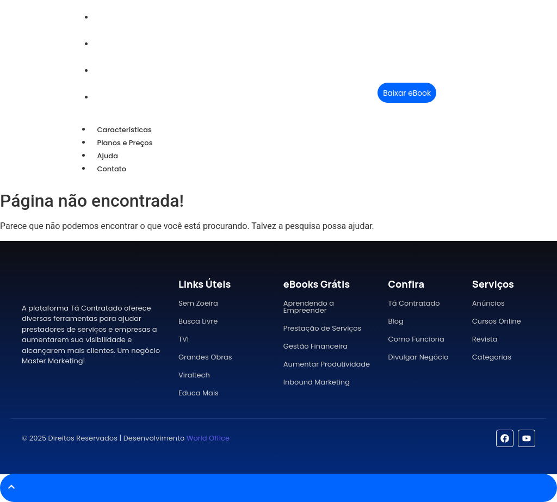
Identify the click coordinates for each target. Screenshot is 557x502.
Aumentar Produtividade (326, 364)
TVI (183, 339)
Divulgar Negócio (418, 357)
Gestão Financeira (315, 346)
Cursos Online (496, 321)
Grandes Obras (205, 357)
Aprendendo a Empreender (308, 306)
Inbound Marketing (316, 382)
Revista (485, 339)
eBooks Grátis (316, 283)
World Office (208, 438)
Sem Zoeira (198, 303)
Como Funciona (416, 339)
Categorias (491, 357)
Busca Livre (198, 321)
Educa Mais (198, 393)
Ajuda (107, 156)
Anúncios (488, 303)
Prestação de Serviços (322, 328)
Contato (111, 169)
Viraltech (194, 375)
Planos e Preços (124, 143)
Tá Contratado (414, 303)
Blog (396, 321)
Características (124, 130)
